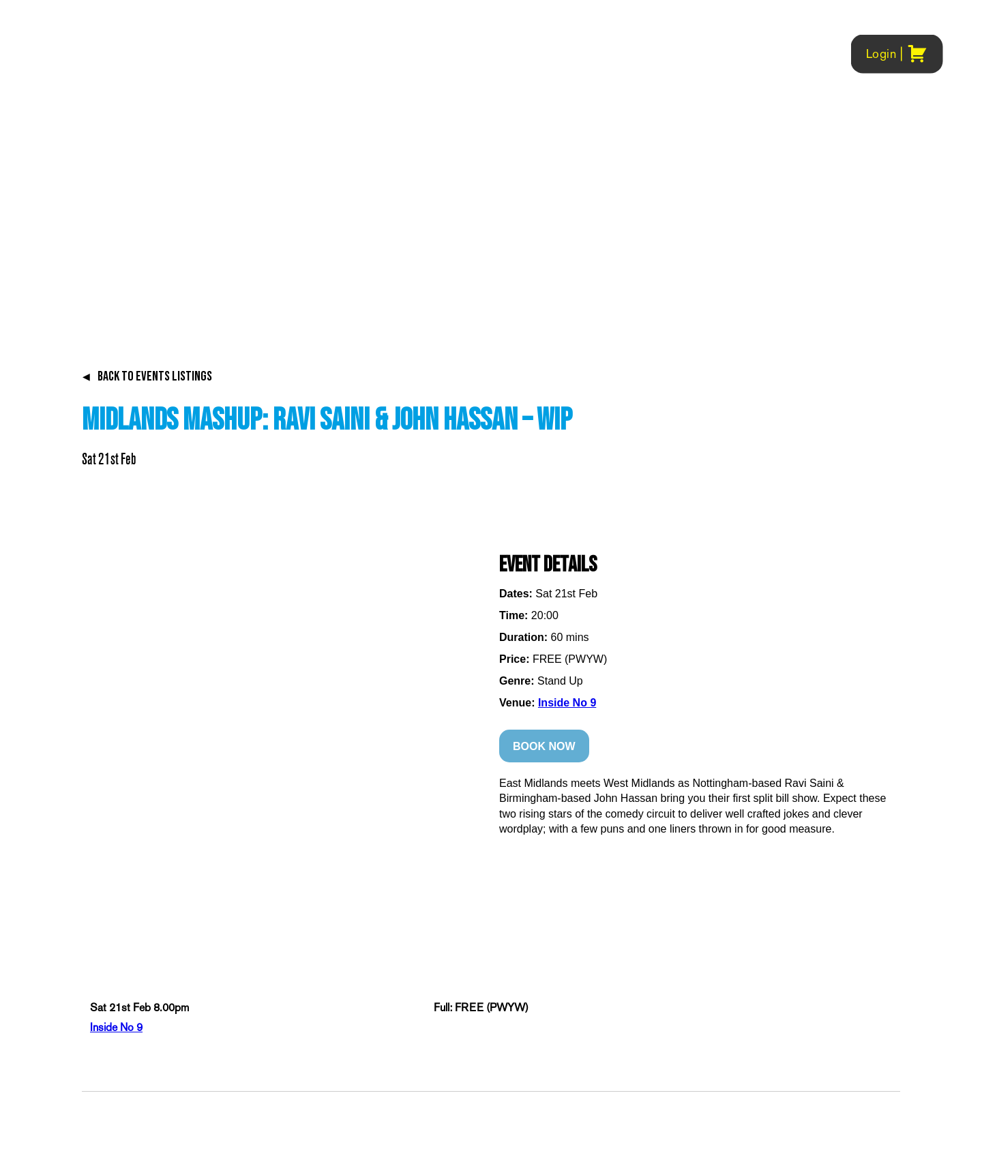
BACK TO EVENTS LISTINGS (147, 376)
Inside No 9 (567, 702)
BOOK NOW (544, 746)
